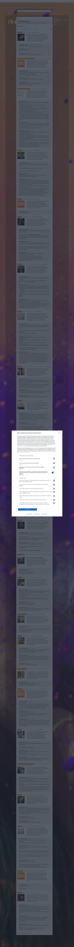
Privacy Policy (44, 514)
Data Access (36, 514)
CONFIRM (27, 509)
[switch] (53, 458)
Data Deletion (29, 514)
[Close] (60, 433)
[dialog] (37, 473)
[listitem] (37, 455)
